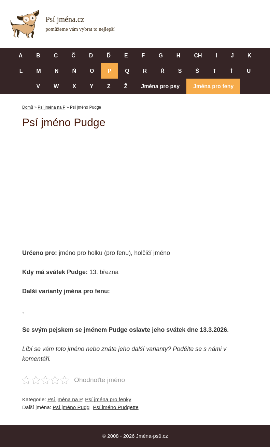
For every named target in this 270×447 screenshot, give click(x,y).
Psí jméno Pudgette (116, 407)
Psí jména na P (51, 107)
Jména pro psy (160, 86)
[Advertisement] (146, 184)
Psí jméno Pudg (71, 407)
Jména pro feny (213, 86)
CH (198, 55)
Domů (27, 107)
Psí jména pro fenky (108, 399)
